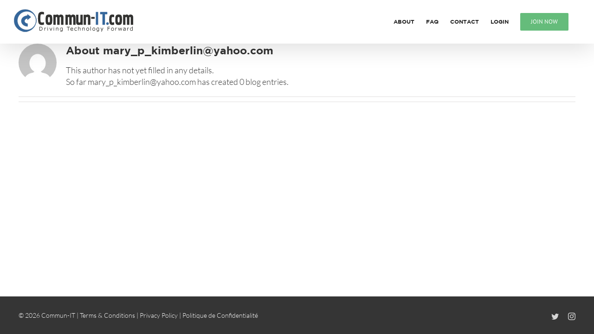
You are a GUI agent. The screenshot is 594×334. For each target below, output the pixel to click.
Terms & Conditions (107, 315)
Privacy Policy (159, 315)
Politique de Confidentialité (220, 315)
